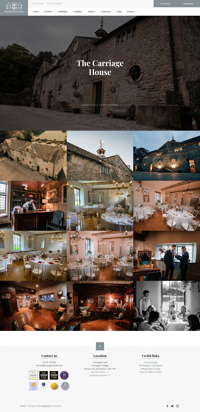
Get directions (100, 372)
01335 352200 (54, 3)
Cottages (165, 3)
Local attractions (100, 375)
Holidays (78, 11)
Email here (38, 3)
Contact (131, 11)
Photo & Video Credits (151, 372)
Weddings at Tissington (150, 365)
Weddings (188, 3)
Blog (119, 11)
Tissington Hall (33, 406)
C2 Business (56, 406)
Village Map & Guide (150, 368)
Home (36, 11)
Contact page (150, 362)
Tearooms (106, 11)
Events (92, 11)
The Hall (48, 11)
